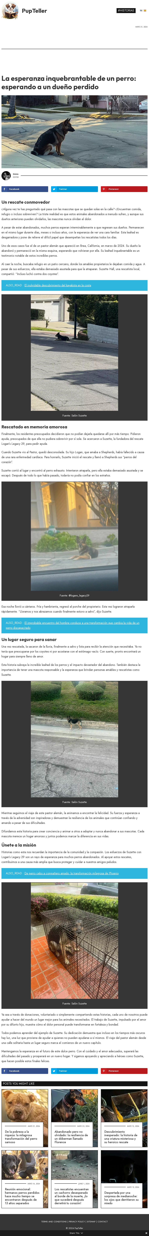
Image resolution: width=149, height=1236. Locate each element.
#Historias (126, 10)
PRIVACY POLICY (77, 1221)
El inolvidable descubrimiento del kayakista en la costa (57, 285)
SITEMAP (91, 1221)
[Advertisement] (74, 50)
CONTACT (103, 1221)
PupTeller (34, 10)
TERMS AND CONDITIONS (54, 1221)
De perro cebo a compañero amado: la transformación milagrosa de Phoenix (71, 873)
